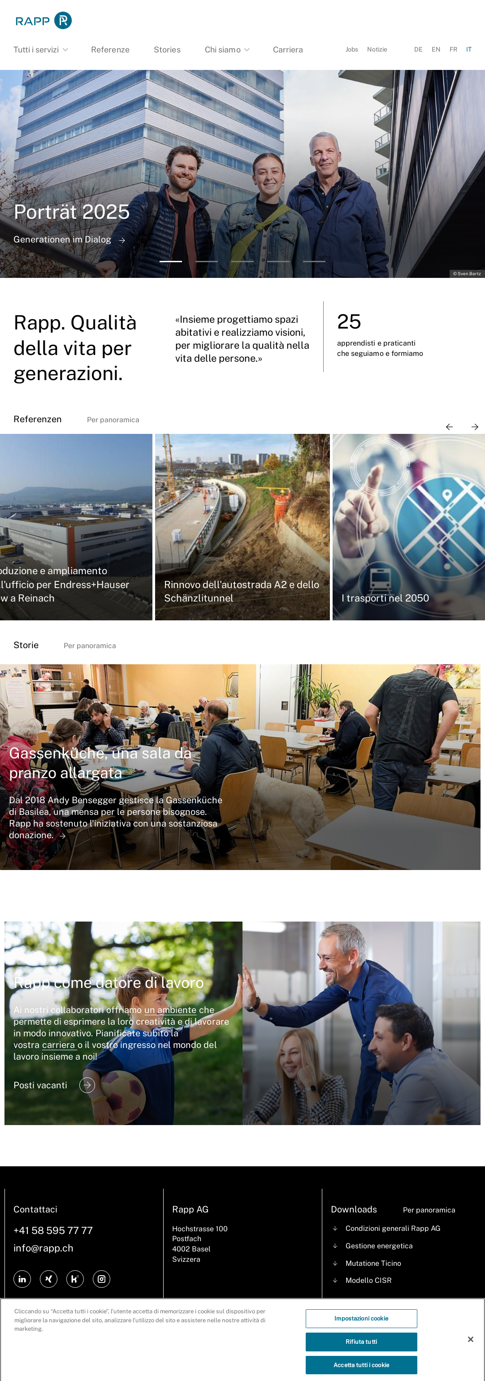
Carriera (288, 49)
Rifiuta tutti (361, 1346)
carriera (59, 1044)
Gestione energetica (379, 1246)
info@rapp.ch (43, 1248)
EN (436, 49)
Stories (167, 49)
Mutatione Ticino (373, 1263)
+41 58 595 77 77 (53, 1230)
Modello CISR (369, 1280)
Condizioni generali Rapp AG (393, 1228)
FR (453, 49)
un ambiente (170, 1009)
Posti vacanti (54, 1085)
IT (469, 49)
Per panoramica (113, 420)
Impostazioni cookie (361, 1323)
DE (418, 49)
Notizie (377, 49)
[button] (170, 261)
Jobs (352, 49)
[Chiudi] (471, 1345)
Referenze (110, 49)
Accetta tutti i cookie (361, 1369)
